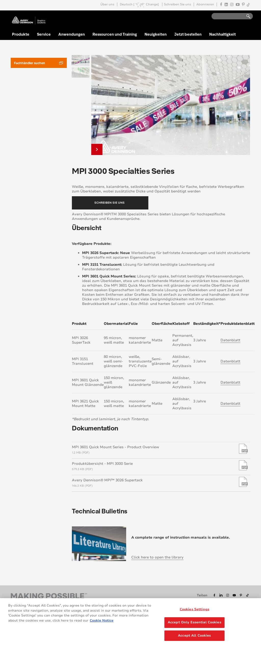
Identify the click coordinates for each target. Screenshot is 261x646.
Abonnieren (205, 4)
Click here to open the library (157, 557)
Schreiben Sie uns (177, 4)
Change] (152, 4)
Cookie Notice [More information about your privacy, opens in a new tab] (101, 622)
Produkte (20, 34)
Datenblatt (230, 340)
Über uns (107, 4)
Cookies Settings (194, 611)
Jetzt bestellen (188, 34)
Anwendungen (71, 34)
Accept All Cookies (194, 637)
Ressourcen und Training (115, 34)
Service (44, 34)
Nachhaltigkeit (222, 34)
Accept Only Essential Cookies (194, 624)
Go (246, 16)
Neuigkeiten (156, 34)
